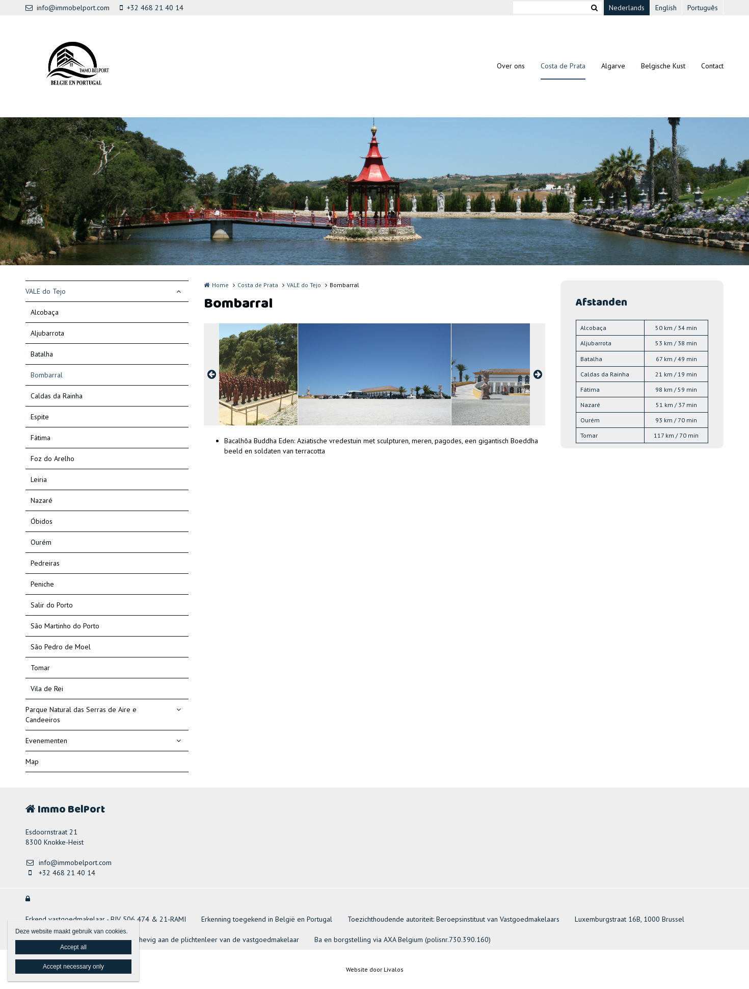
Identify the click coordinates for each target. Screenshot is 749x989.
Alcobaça (45, 312)
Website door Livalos (375, 969)
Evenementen (46, 740)
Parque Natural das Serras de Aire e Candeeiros (81, 714)
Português (702, 7)
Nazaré (41, 500)
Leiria (39, 479)
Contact (712, 65)
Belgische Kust (663, 65)
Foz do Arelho (52, 458)
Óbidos (41, 521)
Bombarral (47, 374)
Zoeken (594, 8)
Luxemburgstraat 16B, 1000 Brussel (629, 919)
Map (32, 761)
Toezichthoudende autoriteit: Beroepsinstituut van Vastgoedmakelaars (453, 919)
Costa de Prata (563, 65)
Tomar (40, 667)
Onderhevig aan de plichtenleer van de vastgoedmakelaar (209, 939)
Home (220, 285)
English (666, 7)
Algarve (613, 65)
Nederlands (627, 7)
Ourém (41, 542)
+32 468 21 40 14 (151, 7)
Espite (40, 416)
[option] (374, 374)
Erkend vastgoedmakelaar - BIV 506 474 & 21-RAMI (105, 919)
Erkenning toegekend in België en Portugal (266, 919)
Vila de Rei (47, 688)
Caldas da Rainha (57, 395)
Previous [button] (211, 374)
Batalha (42, 354)
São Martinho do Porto (65, 625)
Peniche (42, 584)
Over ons (511, 65)
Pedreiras (45, 563)
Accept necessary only (73, 966)
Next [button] (537, 374)
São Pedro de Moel (61, 646)
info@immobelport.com (67, 7)
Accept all (73, 947)
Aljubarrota (47, 333)
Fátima (40, 437)
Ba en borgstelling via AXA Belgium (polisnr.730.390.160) (402, 939)
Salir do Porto (52, 605)
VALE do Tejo (45, 291)
